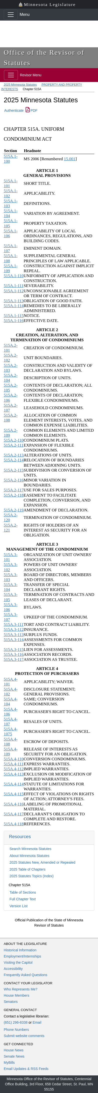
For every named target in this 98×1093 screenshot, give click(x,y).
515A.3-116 (14, 654)
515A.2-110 (14, 440)
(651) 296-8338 (16, 1022)
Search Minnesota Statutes (30, 849)
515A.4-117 (14, 814)
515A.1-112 (14, 291)
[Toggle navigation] (11, 15)
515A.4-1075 (10, 731)
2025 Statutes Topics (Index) (31, 876)
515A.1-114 (14, 305)
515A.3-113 (14, 634)
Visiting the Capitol (18, 962)
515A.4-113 (14, 774)
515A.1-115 (14, 315)
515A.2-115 (14, 470)
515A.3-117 (14, 659)
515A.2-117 (14, 490)
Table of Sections (22, 892)
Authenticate (14, 110)
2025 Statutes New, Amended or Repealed (42, 862)
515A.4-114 (14, 784)
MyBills (9, 1063)
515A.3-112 (14, 629)
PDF (32, 110)
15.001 (69, 159)
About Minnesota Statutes (29, 856)
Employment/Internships (22, 956)
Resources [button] (20, 836)
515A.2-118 (14, 495)
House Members (16, 995)
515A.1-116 (14, 320)
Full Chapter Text (22, 899)
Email (37, 1022)
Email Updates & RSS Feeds (26, 1069)
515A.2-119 (14, 510)
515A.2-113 (14, 455)
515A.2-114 (14, 460)
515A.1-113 (14, 300)
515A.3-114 (14, 639)
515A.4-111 (13, 764)
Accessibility (13, 969)
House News (13, 1050)
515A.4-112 (14, 769)
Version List (18, 906)
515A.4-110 (14, 759)
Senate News (14, 1056)
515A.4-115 (14, 794)
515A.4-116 (14, 804)
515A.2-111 (13, 445)
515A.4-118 (14, 824)
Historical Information (20, 950)
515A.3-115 (14, 649)
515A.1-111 (13, 285)
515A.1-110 (14, 275)
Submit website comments (24, 1036)
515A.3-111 (13, 624)
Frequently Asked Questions (25, 975)
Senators (11, 1002)
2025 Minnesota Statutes (20, 84)
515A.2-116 (14, 480)
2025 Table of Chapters (27, 869)
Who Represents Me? (20, 989)
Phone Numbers (16, 1030)
